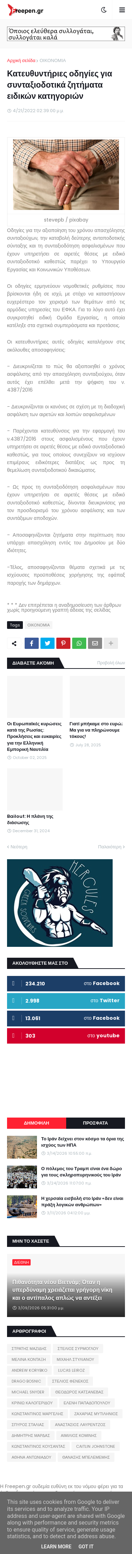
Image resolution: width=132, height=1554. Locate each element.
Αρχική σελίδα (21, 60)
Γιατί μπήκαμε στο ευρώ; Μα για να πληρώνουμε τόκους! (96, 730)
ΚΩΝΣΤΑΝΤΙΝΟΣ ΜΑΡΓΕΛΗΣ (37, 1414)
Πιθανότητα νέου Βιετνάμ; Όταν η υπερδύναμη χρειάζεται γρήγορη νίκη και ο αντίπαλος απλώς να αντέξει (62, 1290)
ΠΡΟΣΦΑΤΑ (95, 1123)
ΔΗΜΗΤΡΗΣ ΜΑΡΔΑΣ (31, 1435)
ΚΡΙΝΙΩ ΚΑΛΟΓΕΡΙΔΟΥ (32, 1403)
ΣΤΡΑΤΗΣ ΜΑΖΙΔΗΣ (29, 1348)
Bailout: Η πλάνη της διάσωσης (30, 819)
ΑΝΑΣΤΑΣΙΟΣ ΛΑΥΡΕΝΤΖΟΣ (80, 1424)
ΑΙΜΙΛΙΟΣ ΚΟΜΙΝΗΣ (79, 1435)
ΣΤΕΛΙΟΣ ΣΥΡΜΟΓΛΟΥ (78, 1348)
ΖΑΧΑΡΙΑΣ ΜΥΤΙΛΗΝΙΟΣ (96, 1414)
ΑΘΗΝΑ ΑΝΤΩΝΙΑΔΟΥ (31, 1457)
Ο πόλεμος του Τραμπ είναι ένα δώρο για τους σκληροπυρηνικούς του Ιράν (81, 1172)
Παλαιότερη (109, 846)
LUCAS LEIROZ (71, 1370)
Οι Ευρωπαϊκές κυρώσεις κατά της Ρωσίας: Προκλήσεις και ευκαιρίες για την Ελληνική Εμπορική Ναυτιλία (34, 737)
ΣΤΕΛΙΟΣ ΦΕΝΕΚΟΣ (70, 1381)
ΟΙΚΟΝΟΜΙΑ (52, 60)
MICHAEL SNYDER (28, 1392)
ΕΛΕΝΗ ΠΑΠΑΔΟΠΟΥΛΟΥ (87, 1403)
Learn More (56, 1546)
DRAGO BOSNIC (26, 1381)
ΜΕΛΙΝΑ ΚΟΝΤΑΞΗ (29, 1359)
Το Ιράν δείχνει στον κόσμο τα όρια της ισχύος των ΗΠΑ (82, 1142)
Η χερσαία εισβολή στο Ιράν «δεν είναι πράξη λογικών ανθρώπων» (82, 1201)
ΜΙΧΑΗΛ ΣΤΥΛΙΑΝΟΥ (75, 1359)
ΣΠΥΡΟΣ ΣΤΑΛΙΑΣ (28, 1424)
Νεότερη (19, 846)
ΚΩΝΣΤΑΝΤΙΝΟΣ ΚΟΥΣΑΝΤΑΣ (38, 1446)
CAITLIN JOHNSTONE (95, 1446)
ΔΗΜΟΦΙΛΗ (36, 1123)
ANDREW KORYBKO (29, 1370)
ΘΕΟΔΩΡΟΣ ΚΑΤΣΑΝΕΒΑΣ (79, 1392)
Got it (86, 1546)
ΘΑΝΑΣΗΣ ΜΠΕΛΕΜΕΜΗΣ (86, 1457)
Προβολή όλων (111, 663)
